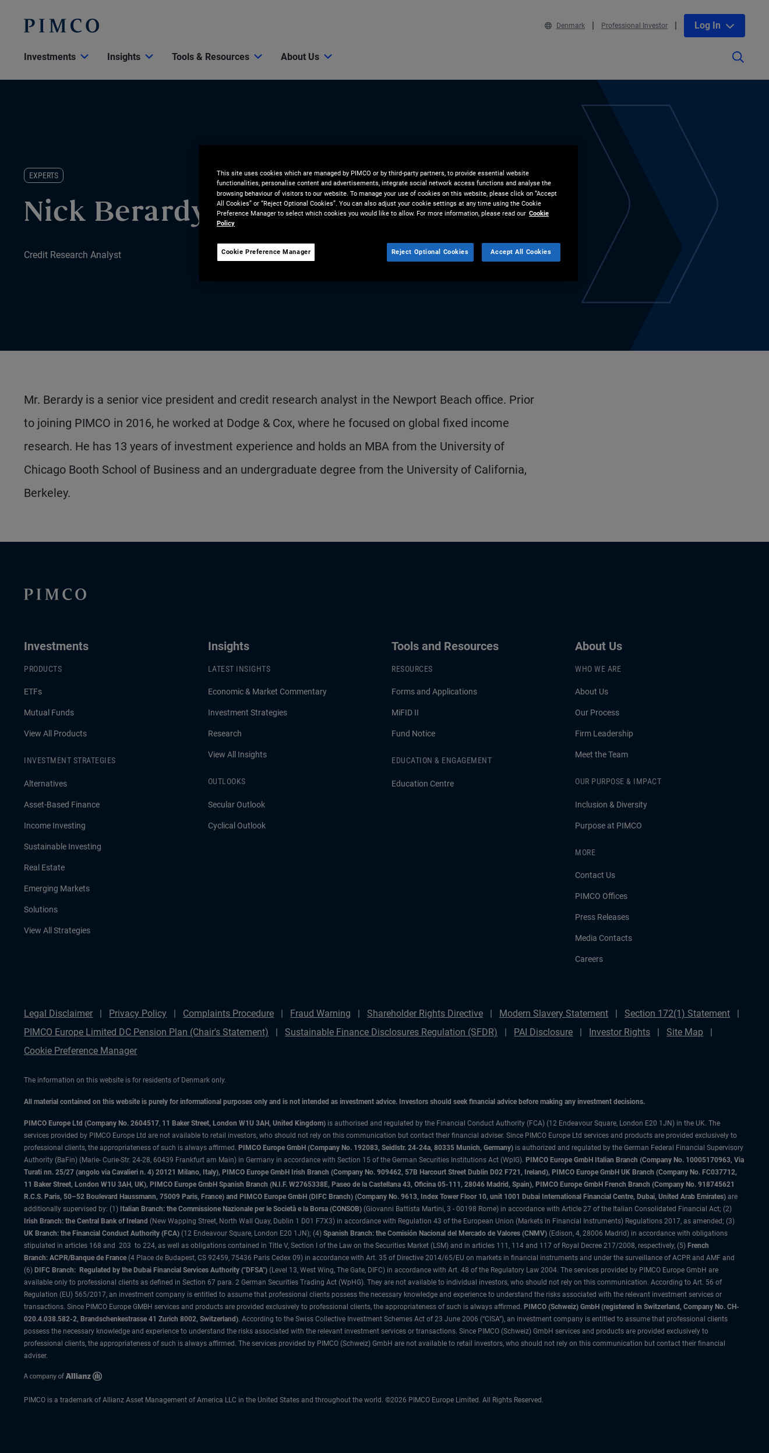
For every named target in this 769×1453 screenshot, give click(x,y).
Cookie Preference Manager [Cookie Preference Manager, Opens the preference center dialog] (266, 252)
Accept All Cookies (521, 252)
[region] (388, 213)
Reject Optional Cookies (430, 252)
